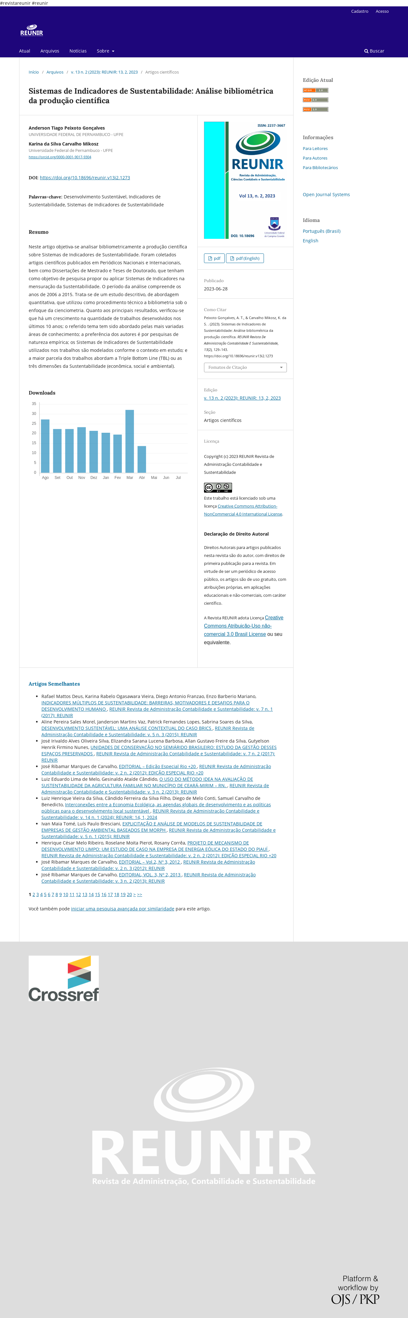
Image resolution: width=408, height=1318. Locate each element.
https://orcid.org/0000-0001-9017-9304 (60, 157)
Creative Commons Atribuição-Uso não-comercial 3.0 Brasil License (243, 626)
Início (34, 72)
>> (139, 894)
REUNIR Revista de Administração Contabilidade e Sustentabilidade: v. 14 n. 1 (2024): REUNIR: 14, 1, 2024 (150, 814)
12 (78, 894)
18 (116, 894)
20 (129, 894)
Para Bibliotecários (320, 167)
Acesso (382, 11)
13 (84, 894)
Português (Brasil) (321, 231)
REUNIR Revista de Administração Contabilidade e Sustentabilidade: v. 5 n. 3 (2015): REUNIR (147, 731)
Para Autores (315, 158)
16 (103, 894)
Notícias (78, 51)
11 (72, 894)
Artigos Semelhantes (54, 683)
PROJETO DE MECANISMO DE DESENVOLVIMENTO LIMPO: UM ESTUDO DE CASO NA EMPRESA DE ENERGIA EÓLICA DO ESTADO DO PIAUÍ (155, 846)
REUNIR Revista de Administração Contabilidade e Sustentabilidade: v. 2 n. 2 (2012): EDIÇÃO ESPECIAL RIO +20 (156, 769)
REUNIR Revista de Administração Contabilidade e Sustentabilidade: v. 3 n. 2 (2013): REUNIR (155, 788)
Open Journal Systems (326, 194)
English (310, 241)
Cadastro (359, 11)
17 (110, 894)
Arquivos (49, 51)
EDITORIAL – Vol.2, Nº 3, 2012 (150, 862)
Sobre (104, 51)
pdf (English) (247, 258)
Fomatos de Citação (227, 367)
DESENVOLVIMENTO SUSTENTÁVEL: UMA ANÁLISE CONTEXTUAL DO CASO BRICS (127, 728)
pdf (216, 258)
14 (91, 894)
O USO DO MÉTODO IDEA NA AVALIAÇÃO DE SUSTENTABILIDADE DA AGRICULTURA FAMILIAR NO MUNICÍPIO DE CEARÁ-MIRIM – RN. (147, 782)
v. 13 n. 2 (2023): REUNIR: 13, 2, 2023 (104, 72)
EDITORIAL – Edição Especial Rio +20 (158, 766)
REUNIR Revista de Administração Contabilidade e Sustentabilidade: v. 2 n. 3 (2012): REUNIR (148, 865)
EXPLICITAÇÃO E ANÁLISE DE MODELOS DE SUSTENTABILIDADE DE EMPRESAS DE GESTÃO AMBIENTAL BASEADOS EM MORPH (151, 827)
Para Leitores (315, 148)
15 (97, 894)
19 (123, 894)
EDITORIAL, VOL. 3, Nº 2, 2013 (150, 875)
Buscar (374, 51)
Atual (24, 51)
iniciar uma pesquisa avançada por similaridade (122, 909)
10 (65, 894)
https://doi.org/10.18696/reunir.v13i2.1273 (85, 178)
